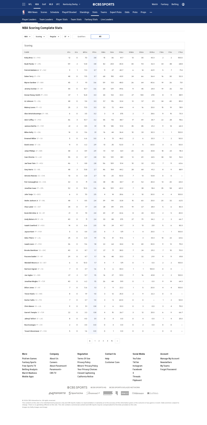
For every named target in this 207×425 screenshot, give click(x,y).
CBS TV (53, 373)
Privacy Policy (83, 362)
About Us (54, 358)
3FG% (151, 52)
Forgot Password (168, 369)
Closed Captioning (86, 373)
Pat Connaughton (31, 182)
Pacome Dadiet (30, 256)
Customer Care (112, 362)
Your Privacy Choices (87, 369)
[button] (151, 12)
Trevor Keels (29, 294)
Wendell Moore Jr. (31, 263)
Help (107, 358)
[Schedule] (55, 12)
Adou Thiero (29, 238)
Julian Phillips (29, 151)
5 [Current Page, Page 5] (111, 341)
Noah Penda (29, 64)
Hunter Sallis (29, 300)
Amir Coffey (29, 120)
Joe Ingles (28, 275)
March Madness (29, 373)
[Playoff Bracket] (69, 12)
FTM (161, 52)
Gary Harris (28, 169)
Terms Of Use (83, 358)
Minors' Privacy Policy (87, 366)
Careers (53, 362)
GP (68, 52)
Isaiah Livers (29, 244)
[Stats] (95, 12)
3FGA (141, 52)
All (100, 36)
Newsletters (166, 362)
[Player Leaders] (29, 19)
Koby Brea (28, 58)
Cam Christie (29, 157)
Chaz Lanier (28, 207)
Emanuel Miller (30, 138)
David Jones (29, 145)
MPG (85, 52)
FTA (170, 52)
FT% (180, 52)
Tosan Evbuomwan (31, 331)
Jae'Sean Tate (30, 163)
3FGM (131, 52)
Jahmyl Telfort (30, 319)
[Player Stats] (62, 19)
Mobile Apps (28, 376)
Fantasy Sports (29, 362)
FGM (103, 52)
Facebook (137, 369)
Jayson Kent (29, 232)
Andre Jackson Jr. (31, 200)
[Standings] (84, 12)
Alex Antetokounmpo (32, 113)
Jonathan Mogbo (31, 281)
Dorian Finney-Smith (32, 95)
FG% (121, 52)
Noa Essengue (30, 325)
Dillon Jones (29, 287)
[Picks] (135, 12)
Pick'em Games (29, 358)
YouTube (137, 358)
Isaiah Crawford (30, 225)
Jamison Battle (30, 126)
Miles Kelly (28, 132)
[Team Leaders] (46, 19)
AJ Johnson (28, 101)
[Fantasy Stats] (91, 19)
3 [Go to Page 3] (103, 341)
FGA (112, 52)
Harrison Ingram (30, 269)
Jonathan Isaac (30, 188)
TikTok (136, 362)
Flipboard (137, 380)
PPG (94, 52)
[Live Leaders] (107, 19)
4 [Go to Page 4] (107, 341)
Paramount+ (56, 369)
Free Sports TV (29, 366)
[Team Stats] (76, 19)
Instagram (137, 366)
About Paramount (58, 366)
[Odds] (127, 12)
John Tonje (28, 194)
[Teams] (104, 12)
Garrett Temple (30, 312)
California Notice (85, 376)
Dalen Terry (28, 76)
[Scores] (44, 12)
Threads (136, 376)
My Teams (165, 366)
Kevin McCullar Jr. (31, 213)
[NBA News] (32, 12)
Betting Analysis (29, 369)
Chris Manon (29, 306)
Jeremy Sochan (30, 89)
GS (76, 52)
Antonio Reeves (30, 176)
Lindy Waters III (30, 219)
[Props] (143, 12)
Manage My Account (169, 358)
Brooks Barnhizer (31, 250)
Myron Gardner (30, 82)
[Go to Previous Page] (89, 341)
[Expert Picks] (116, 12)
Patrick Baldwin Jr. (31, 70)
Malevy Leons (29, 107)
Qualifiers (81, 36)
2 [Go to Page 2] (99, 341)
